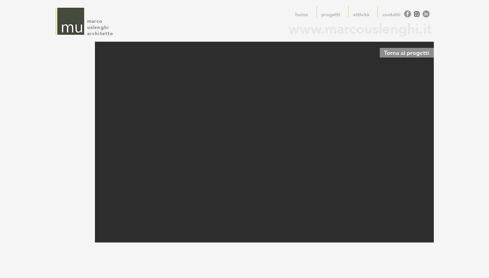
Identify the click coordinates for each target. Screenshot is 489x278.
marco (96, 21)
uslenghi (99, 27)
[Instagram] (416, 13)
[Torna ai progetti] (407, 53)
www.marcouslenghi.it (360, 28)
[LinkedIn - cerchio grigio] (426, 13)
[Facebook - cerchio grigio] (407, 13)
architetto (100, 33)
